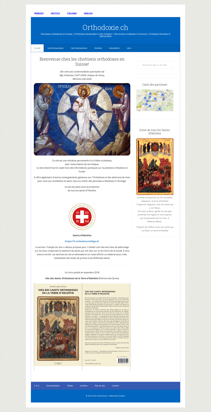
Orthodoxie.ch (105, 27)
